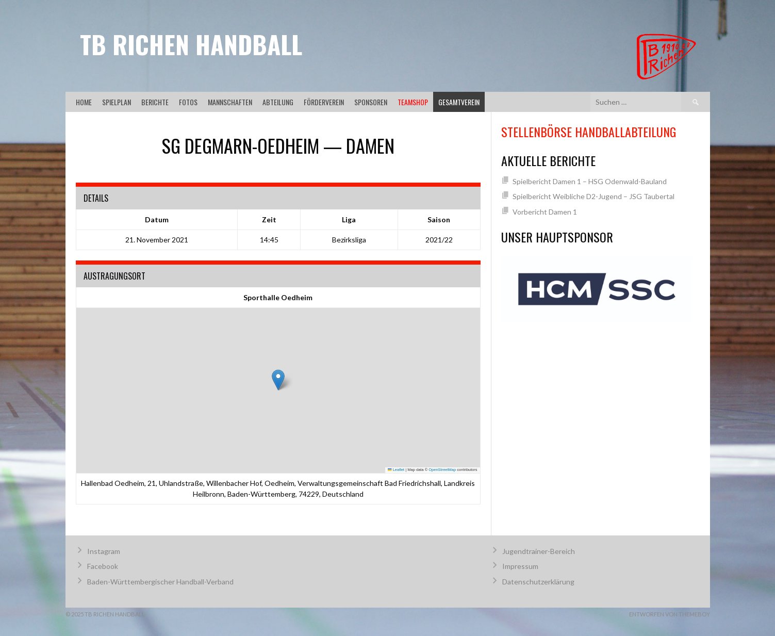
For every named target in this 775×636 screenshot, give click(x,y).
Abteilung (277, 101)
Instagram (103, 551)
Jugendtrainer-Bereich (538, 551)
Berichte (155, 101)
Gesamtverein (459, 101)
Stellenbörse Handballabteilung (588, 131)
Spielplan (116, 101)
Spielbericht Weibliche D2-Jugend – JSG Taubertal (593, 196)
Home (84, 101)
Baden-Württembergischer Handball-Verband (160, 581)
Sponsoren (370, 101)
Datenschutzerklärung (538, 581)
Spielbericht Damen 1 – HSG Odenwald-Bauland (590, 181)
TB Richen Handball (191, 44)
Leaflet (396, 469)
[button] (278, 379)
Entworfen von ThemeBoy (669, 614)
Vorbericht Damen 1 (545, 211)
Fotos (188, 101)
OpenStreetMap (442, 469)
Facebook (102, 566)
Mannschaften (230, 101)
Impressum (520, 566)
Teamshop (413, 101)
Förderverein (324, 101)
